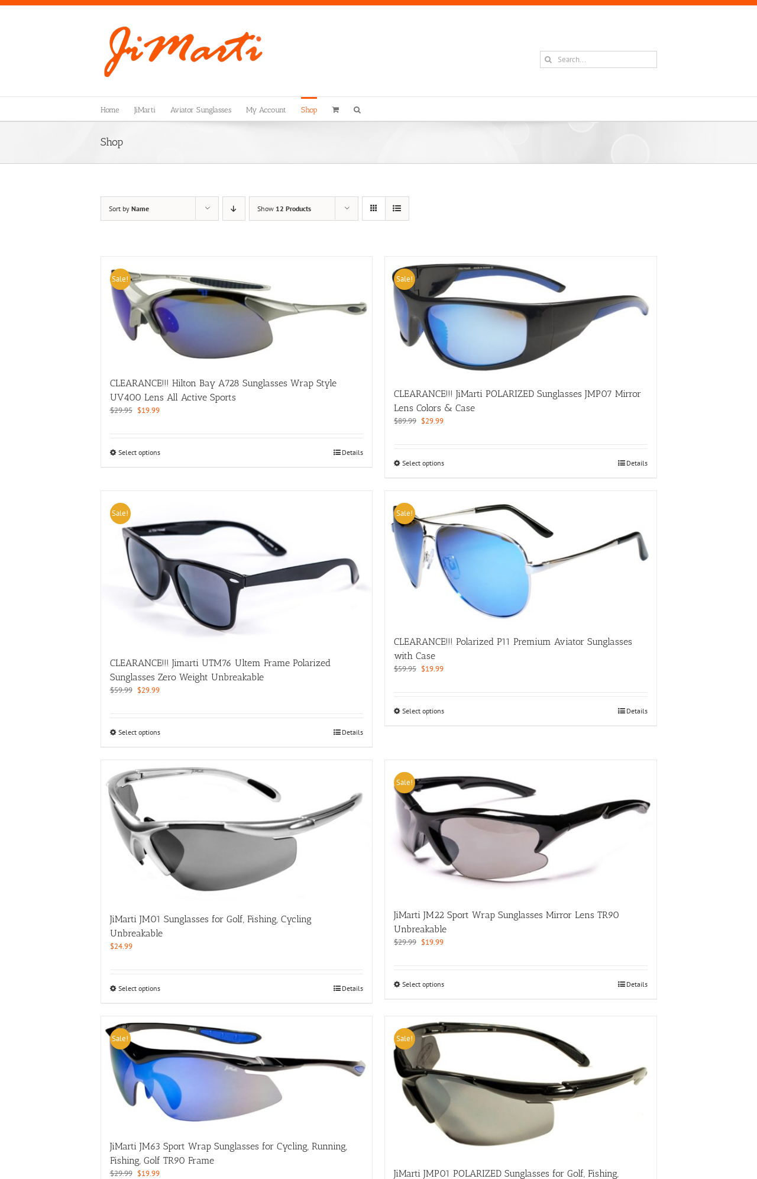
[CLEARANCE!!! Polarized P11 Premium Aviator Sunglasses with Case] (520, 557)
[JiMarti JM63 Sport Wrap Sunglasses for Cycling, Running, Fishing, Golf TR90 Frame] (237, 1072)
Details (352, 452)
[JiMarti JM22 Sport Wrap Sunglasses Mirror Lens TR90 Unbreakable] (520, 828)
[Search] (548, 59)
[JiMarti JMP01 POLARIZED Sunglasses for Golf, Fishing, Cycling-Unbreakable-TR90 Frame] (520, 1085)
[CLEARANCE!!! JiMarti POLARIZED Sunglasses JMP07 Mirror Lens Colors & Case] (520, 316)
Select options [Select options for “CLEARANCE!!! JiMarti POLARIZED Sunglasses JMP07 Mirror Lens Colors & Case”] (423, 462)
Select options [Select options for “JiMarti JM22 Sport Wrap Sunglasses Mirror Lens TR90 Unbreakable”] (423, 984)
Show (284, 208)
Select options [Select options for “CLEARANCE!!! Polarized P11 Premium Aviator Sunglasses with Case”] (423, 710)
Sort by (129, 208)
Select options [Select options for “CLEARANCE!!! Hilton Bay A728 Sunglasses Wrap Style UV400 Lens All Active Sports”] (139, 452)
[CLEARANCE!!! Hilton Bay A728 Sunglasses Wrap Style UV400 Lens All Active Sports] (237, 310)
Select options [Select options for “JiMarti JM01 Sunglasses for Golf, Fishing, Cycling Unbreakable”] (139, 988)
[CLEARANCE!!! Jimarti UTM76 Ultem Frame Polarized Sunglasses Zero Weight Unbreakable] (237, 568)
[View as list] (397, 208)
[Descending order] (233, 208)
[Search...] (598, 59)
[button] (357, 109)
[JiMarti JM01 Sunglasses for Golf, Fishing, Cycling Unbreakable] (237, 830)
